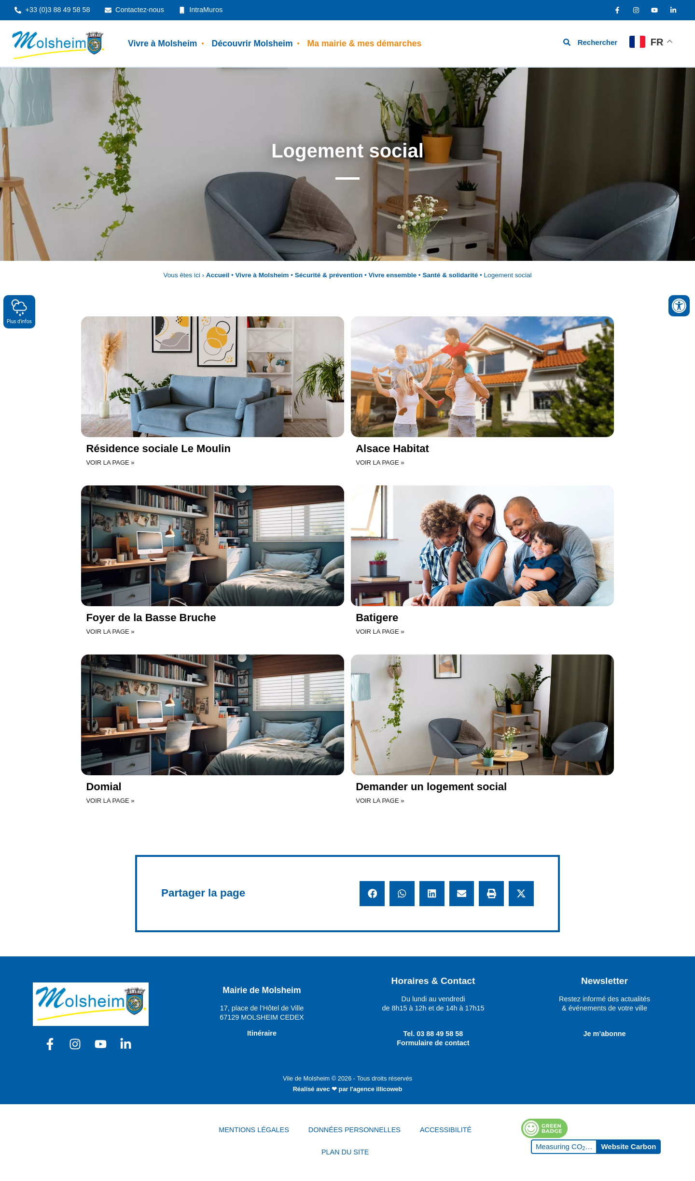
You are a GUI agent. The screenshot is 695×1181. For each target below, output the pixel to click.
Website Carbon (628, 1146)
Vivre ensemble (393, 275)
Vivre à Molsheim (162, 43)
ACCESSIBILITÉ (446, 1130)
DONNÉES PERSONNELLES (354, 1130)
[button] (372, 893)
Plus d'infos (19, 311)
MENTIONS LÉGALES (254, 1130)
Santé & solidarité (450, 275)
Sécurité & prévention (329, 275)
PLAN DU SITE (345, 1152)
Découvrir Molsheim (251, 43)
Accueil (217, 275)
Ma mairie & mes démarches (364, 43)
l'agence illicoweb (376, 1089)
